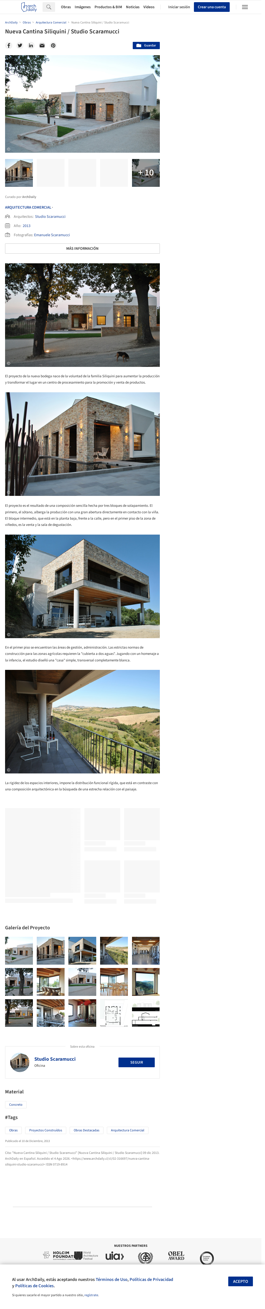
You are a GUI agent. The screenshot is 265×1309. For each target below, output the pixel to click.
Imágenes (83, 7)
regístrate (91, 1295)
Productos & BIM (108, 7)
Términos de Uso (111, 1279)
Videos (149, 7)
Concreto (15, 1104)
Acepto (240, 1282)
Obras (66, 7)
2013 (26, 225)
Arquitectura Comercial (28, 207)
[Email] (42, 45)
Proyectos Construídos (45, 1130)
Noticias (133, 7)
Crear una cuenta (212, 7)
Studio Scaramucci (50, 216)
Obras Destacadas (86, 1130)
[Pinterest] (53, 45)
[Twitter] (19, 45)
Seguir (136, 1062)
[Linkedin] (31, 45)
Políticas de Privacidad (151, 1279)
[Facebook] (8, 45)
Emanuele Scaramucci (52, 235)
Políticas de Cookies (34, 1286)
